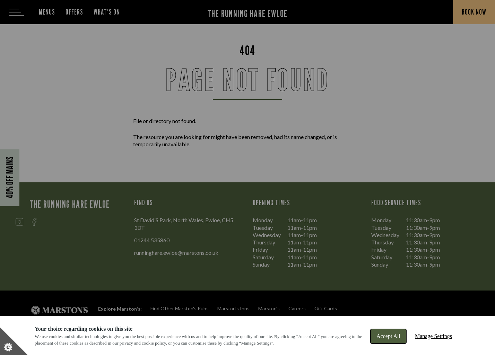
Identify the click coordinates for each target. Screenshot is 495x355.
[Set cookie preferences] (14, 341)
